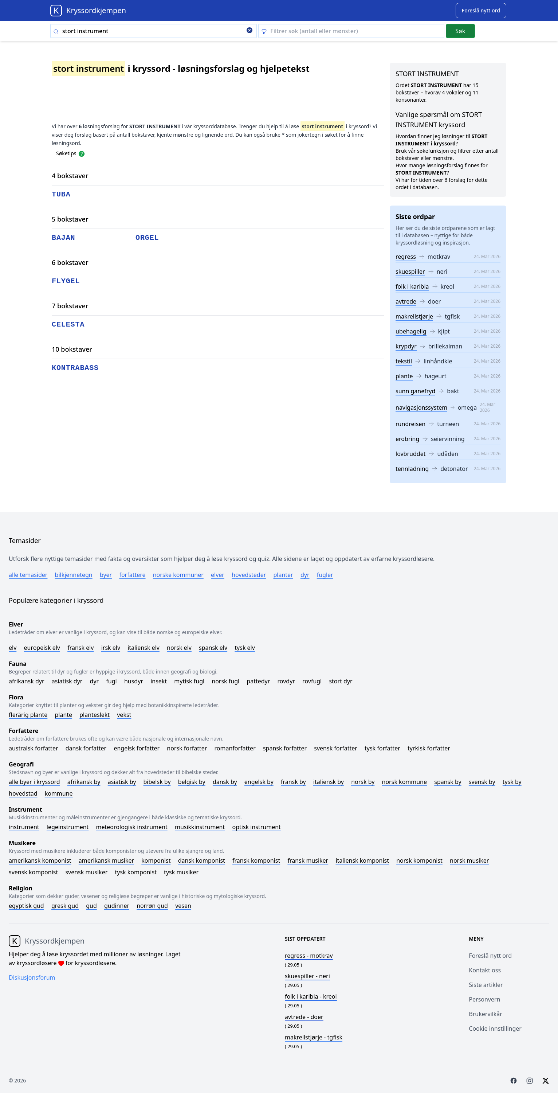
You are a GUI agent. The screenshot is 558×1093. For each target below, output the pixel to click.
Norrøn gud (152, 906)
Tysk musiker (181, 872)
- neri (307, 976)
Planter (283, 575)
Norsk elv (179, 648)
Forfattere (132, 575)
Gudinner (116, 906)
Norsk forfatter (187, 748)
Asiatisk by (122, 782)
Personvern (484, 999)
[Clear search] (249, 31)
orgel (147, 238)
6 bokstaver (70, 262)
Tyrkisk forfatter (429, 748)
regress (406, 257)
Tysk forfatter (382, 748)
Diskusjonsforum (32, 977)
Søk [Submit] (460, 31)
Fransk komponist (256, 860)
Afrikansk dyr (26, 681)
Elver (217, 575)
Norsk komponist (419, 860)
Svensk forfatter (335, 748)
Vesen (183, 906)
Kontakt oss (485, 970)
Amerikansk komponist (40, 860)
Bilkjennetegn (74, 575)
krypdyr (406, 346)
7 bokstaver (70, 305)
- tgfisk (313, 1037)
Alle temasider (28, 575)
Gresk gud (65, 906)
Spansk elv (213, 648)
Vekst (124, 715)
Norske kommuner (178, 575)
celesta (68, 324)
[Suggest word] (481, 10)
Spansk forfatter (285, 748)
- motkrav (309, 956)
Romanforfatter (235, 748)
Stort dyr (340, 681)
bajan (63, 238)
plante (404, 376)
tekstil (404, 361)
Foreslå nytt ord (490, 956)
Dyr (305, 575)
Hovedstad (23, 793)
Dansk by (225, 782)
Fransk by (293, 782)
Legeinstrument (68, 827)
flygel (66, 281)
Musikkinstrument (200, 827)
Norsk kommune (404, 782)
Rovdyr (286, 681)
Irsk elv (110, 648)
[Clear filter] (351, 31)
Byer (106, 575)
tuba (61, 194)
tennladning (412, 469)
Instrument (24, 827)
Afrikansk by (84, 782)
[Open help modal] (81, 153)
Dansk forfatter (86, 748)
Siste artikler (486, 985)
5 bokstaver (70, 219)
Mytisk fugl (189, 681)
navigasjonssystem (421, 407)
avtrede (406, 301)
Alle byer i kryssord (34, 782)
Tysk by (512, 782)
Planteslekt (94, 715)
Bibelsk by (157, 782)
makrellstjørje (414, 316)
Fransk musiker (307, 860)
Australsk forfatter (33, 748)
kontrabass (75, 368)
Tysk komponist (135, 872)
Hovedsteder (249, 575)
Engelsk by (259, 782)
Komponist (155, 860)
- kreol (311, 996)
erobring (407, 439)
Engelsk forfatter (137, 748)
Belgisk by (191, 782)
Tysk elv (245, 648)
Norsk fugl (225, 681)
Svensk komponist (33, 872)
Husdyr (133, 681)
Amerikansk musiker (106, 860)
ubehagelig (411, 331)
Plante (63, 715)
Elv (12, 648)
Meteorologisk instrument (132, 827)
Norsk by (362, 782)
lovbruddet (410, 454)
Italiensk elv (143, 648)
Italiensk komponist (362, 860)
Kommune (59, 793)
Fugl (111, 681)
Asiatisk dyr (67, 681)
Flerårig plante (28, 715)
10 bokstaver (72, 349)
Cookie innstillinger (495, 1028)
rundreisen (410, 424)
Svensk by (482, 782)
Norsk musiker (469, 860)
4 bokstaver (70, 175)
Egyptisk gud (26, 906)
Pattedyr (258, 681)
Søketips (66, 153)
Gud (91, 906)
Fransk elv (80, 648)
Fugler (325, 575)
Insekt (158, 681)
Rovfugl (312, 681)
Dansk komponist (201, 860)
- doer (304, 1017)
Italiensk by (328, 782)
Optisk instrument (256, 827)
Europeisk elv (42, 648)
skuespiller (410, 272)
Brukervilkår (485, 1014)
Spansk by (447, 782)
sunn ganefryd (415, 391)
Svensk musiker (86, 872)
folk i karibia (412, 286)
